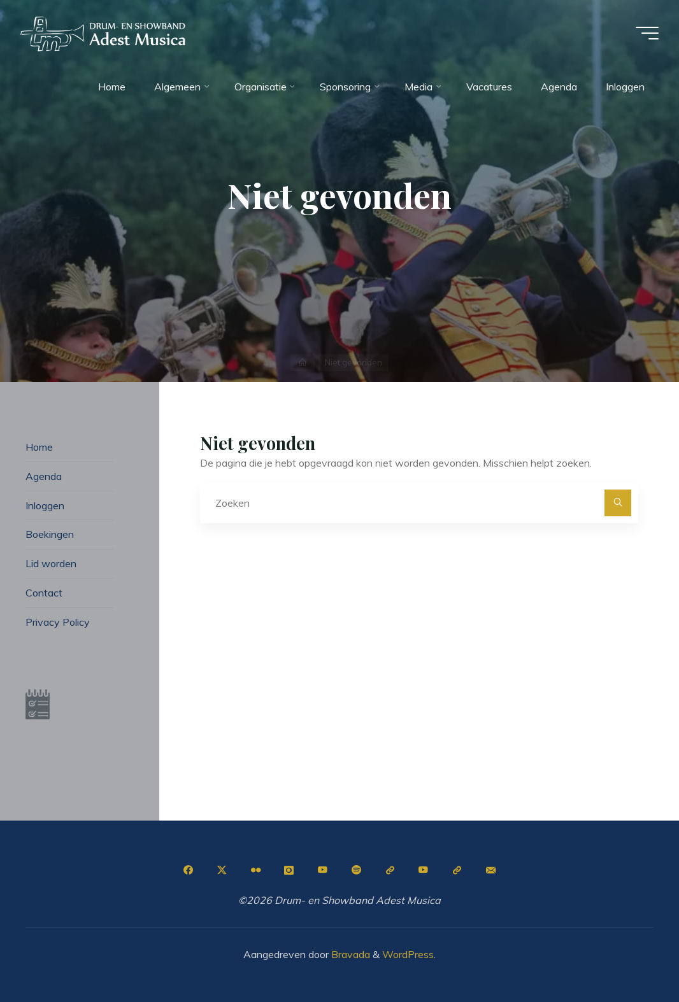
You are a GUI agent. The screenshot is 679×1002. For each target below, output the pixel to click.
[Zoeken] (617, 503)
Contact (43, 592)
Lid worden (50, 563)
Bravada (349, 954)
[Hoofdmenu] (647, 33)
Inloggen (44, 505)
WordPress (408, 954)
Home (39, 447)
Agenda (43, 476)
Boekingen (49, 534)
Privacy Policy (57, 622)
